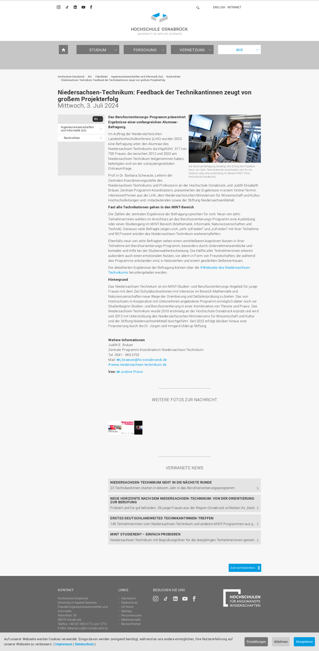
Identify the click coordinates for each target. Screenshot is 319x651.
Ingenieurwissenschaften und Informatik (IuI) (137, 76)
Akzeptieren (304, 641)
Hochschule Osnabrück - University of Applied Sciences (159, 23)
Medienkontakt (131, 620)
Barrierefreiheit (131, 624)
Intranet (234, 7)
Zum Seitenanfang (242, 567)
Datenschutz (84, 644)
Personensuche (131, 615)
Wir (239, 49)
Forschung (144, 49)
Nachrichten (173, 76)
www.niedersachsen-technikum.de (139, 364)
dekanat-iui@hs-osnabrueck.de (87, 628)
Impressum (63, 644)
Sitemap (126, 611)
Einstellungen (256, 641)
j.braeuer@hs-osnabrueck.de (143, 359)
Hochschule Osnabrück (71, 76)
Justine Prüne (131, 371)
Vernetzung (192, 49)
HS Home (127, 607)
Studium (97, 49)
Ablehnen (281, 641)
